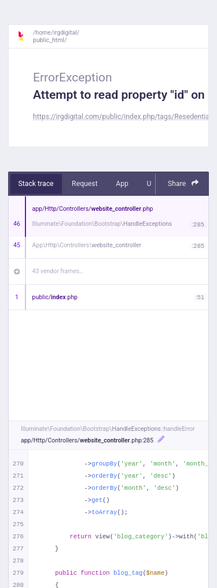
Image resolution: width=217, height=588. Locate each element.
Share (183, 183)
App (122, 184)
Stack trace (36, 184)
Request (85, 184)
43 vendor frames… (58, 271)
